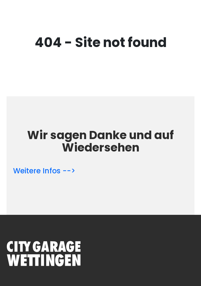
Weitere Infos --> (44, 171)
